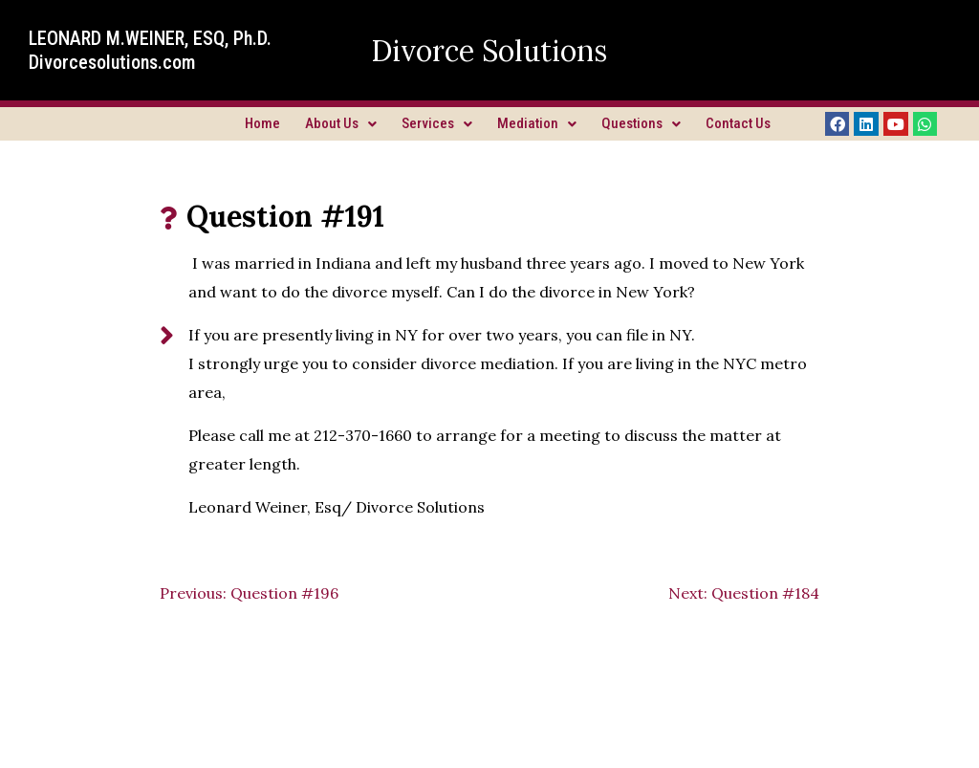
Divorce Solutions (489, 51)
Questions (641, 123)
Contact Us (738, 123)
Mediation (537, 123)
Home (262, 123)
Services (437, 123)
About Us (341, 123)
